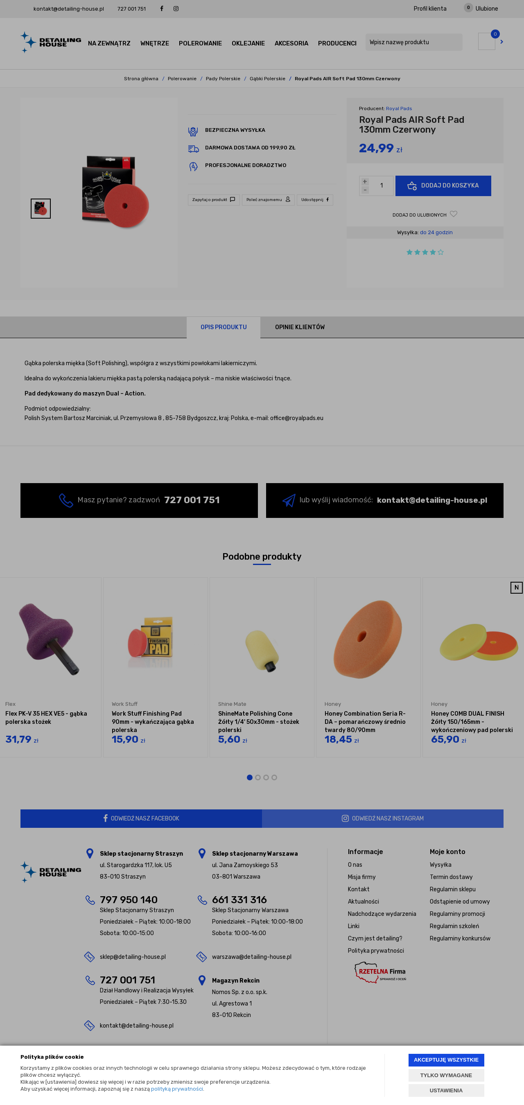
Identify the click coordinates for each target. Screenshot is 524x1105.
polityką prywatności (177, 1089)
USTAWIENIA (446, 1090)
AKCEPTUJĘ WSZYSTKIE (446, 1060)
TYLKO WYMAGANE (446, 1075)
